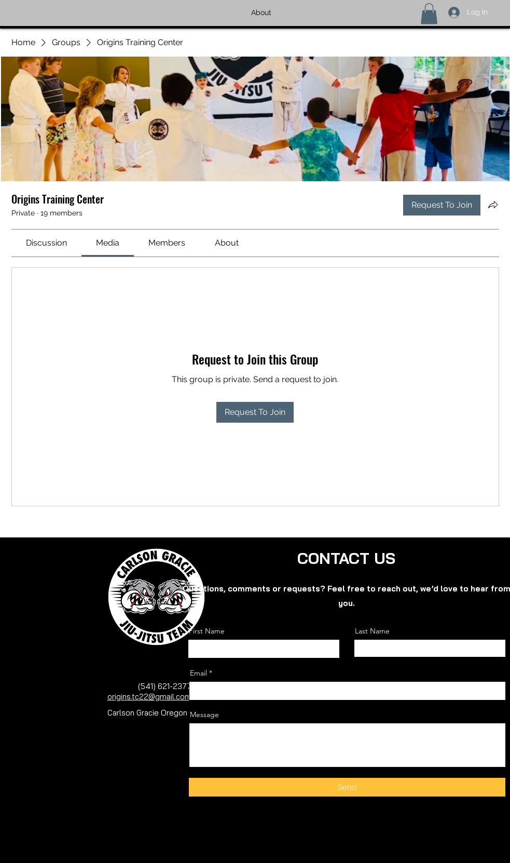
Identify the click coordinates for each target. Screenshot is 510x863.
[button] (429, 13)
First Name (207, 631)
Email (198, 673)
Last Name (372, 631)
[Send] (347, 787)
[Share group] (493, 204)
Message (204, 714)
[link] (46, 243)
